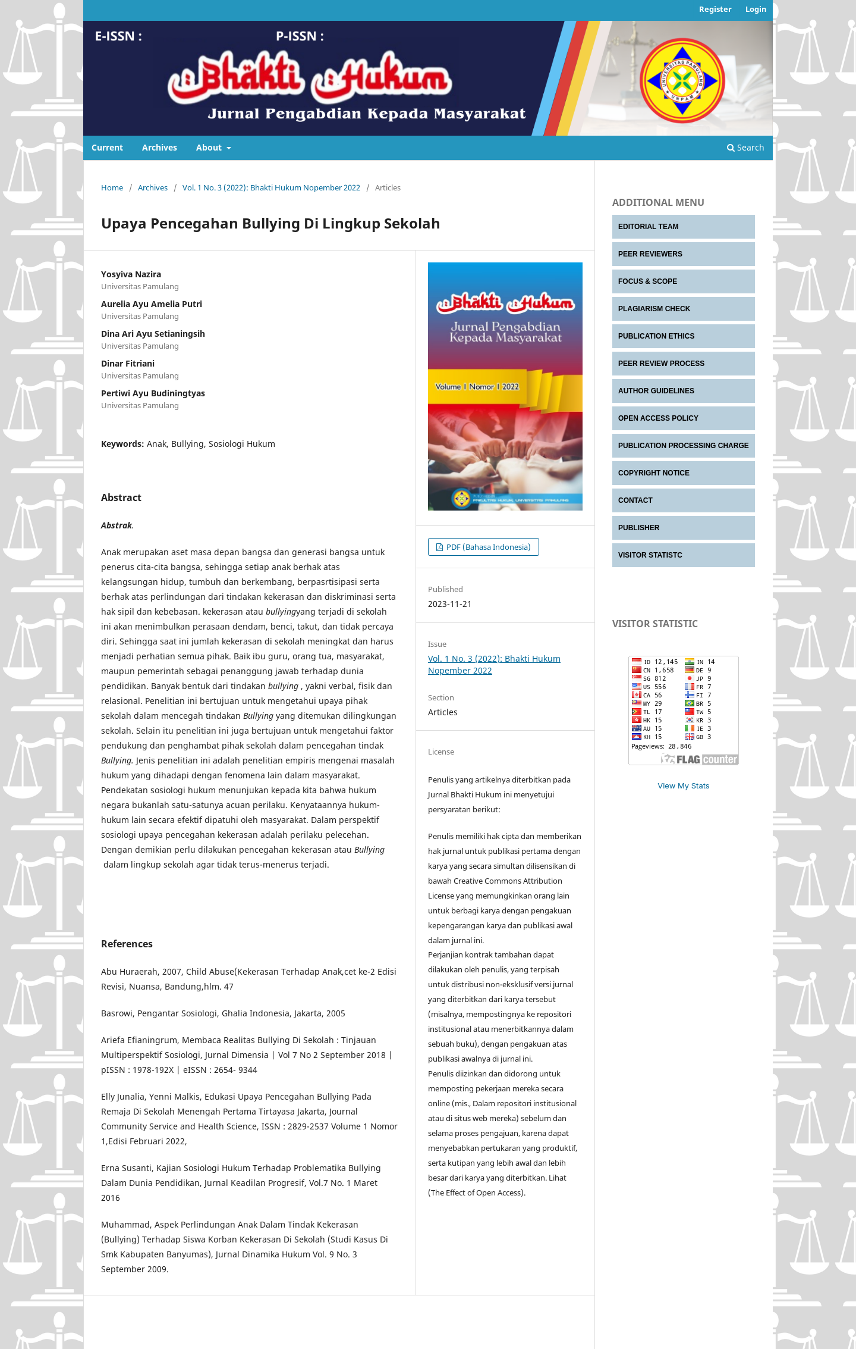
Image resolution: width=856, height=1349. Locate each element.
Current (107, 147)
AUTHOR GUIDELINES (656, 391)
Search (745, 147)
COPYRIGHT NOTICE (654, 473)
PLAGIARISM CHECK (654, 309)
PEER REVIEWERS (650, 254)
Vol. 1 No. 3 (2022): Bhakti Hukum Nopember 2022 (271, 187)
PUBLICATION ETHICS (656, 336)
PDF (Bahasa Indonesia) (488, 547)
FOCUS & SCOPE (647, 281)
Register (715, 9)
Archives (159, 147)
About (210, 147)
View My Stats (683, 785)
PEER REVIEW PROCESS (661, 363)
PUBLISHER (638, 528)
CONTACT (635, 500)
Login (756, 9)
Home (112, 187)
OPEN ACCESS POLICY (658, 418)
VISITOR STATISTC (650, 555)
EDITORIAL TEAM (648, 227)
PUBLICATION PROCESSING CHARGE (683, 446)
